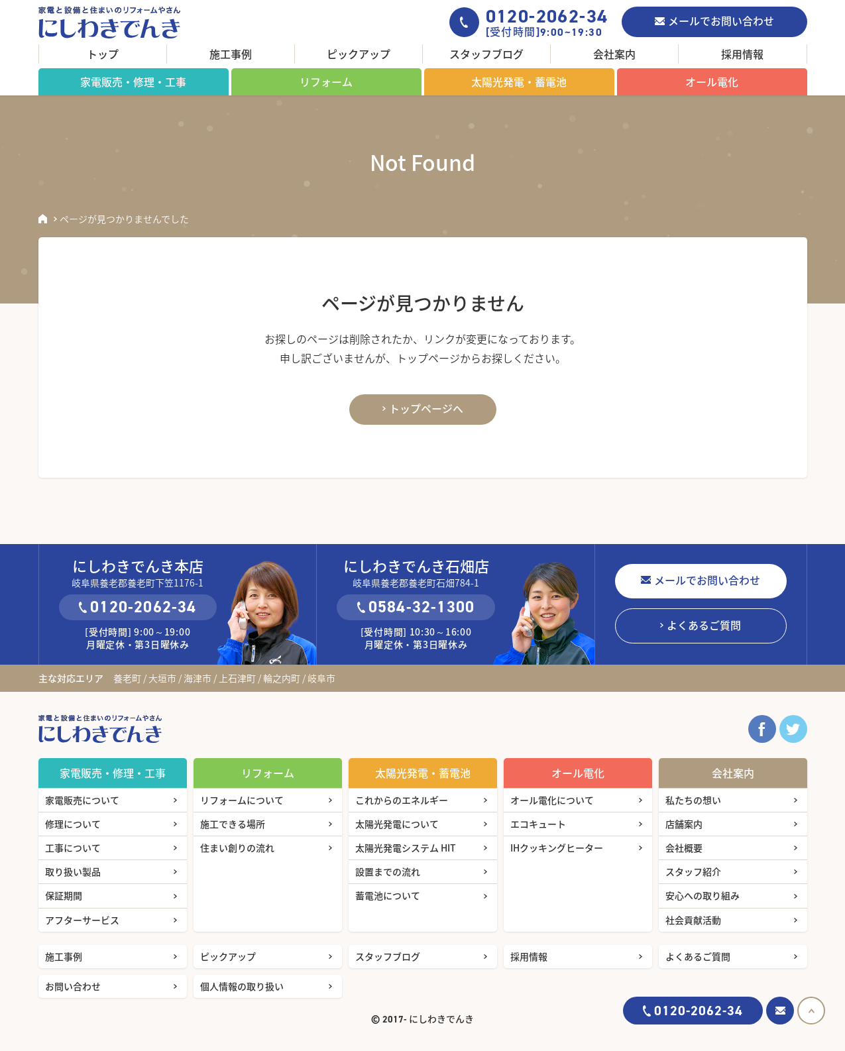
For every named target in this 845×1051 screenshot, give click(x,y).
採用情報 (742, 54)
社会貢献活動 (693, 919)
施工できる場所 (232, 823)
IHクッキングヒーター (556, 847)
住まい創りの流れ (237, 847)
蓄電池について (387, 895)
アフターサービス (82, 919)
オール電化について (552, 799)
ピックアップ (358, 54)
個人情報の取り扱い (242, 986)
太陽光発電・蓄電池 (519, 81)
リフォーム (326, 81)
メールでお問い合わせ (721, 20)
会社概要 (684, 847)
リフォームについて (242, 799)
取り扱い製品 (73, 871)
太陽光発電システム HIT (405, 847)
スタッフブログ (486, 54)
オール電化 (711, 81)
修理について (73, 823)
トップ (103, 54)
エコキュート (538, 823)
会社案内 (614, 54)
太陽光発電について (397, 823)
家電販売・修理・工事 (133, 81)
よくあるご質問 (704, 625)
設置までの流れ (387, 871)
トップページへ (426, 408)
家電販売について (82, 799)
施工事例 (230, 54)
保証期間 (63, 895)
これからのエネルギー (401, 799)
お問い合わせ (73, 986)
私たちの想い (693, 799)
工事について (73, 847)
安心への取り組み (702, 895)
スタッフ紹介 (693, 871)
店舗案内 (684, 823)
